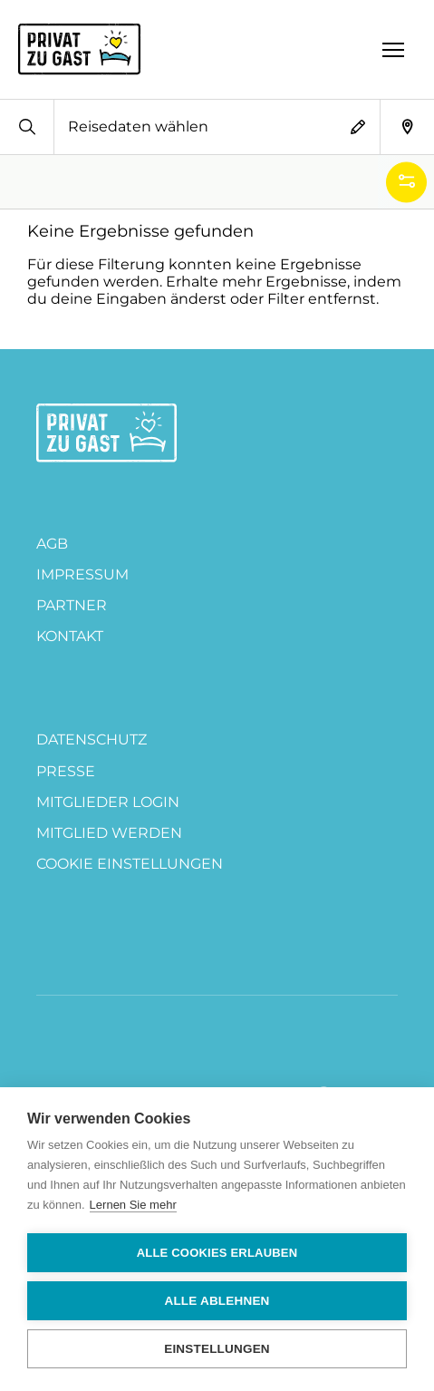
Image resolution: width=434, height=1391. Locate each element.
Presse (65, 771)
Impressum (82, 574)
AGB (52, 543)
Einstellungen (217, 1349)
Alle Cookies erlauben (217, 1253)
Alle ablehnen (216, 1301)
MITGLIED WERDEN (109, 832)
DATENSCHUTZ (91, 739)
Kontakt (69, 636)
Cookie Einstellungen (129, 863)
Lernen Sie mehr (133, 1204)
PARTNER (71, 605)
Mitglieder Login (107, 802)
